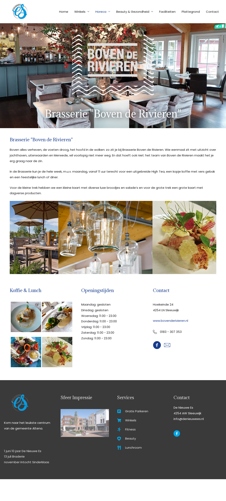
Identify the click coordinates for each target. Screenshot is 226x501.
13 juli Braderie (14, 456)
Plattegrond (191, 11)
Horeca (100, 11)
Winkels (79, 11)
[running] (126, 430)
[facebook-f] (177, 433)
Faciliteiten (167, 11)
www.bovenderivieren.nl (170, 321)
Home (63, 11)
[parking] (132, 411)
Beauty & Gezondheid (132, 11)
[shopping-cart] (126, 420)
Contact (212, 11)
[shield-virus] (126, 439)
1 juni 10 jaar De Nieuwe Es (22, 451)
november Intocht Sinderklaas (26, 462)
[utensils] (129, 448)
